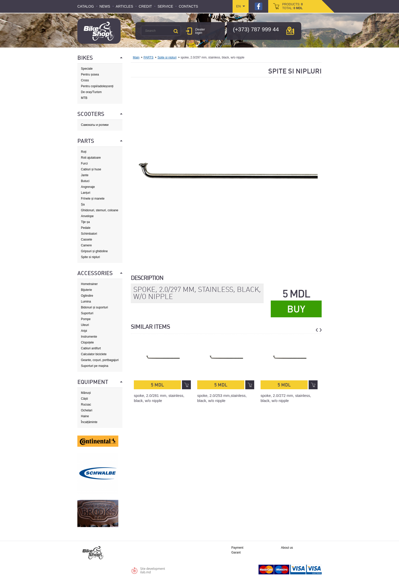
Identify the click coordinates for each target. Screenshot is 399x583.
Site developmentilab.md (152, 570)
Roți (83, 152)
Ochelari (86, 410)
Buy (296, 309)
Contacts (188, 6)
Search (175, 31)
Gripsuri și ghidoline (94, 251)
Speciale (87, 68)
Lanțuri (85, 193)
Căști (84, 398)
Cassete (86, 239)
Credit (145, 6)
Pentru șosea (90, 74)
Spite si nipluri (90, 257)
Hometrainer (89, 284)
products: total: (292, 6)
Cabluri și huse (91, 169)
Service (165, 6)
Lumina (86, 301)
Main (136, 57)
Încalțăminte (89, 422)
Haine (85, 416)
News (104, 6)
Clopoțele (87, 342)
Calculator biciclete (94, 354)
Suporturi (87, 313)
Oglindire (87, 295)
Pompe (86, 319)
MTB (84, 98)
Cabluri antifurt (91, 348)
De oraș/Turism (91, 92)
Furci (84, 163)
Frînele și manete (93, 198)
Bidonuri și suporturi (94, 307)
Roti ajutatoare (91, 157)
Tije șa (85, 222)
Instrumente (89, 336)
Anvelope (87, 216)
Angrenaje (88, 187)
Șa (83, 204)
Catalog (85, 6)
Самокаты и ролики (95, 125)
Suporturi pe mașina (94, 366)
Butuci (85, 181)
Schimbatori (89, 233)
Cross (85, 80)
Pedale (85, 228)
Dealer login (200, 31)
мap (290, 31)
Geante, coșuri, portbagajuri (100, 360)
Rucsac (86, 404)
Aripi (84, 331)
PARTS (148, 57)
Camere (86, 245)
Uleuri (85, 325)
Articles (124, 6)
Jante (84, 175)
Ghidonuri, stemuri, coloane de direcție (99, 210)
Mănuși (86, 393)
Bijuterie (86, 290)
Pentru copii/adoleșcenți (97, 86)
